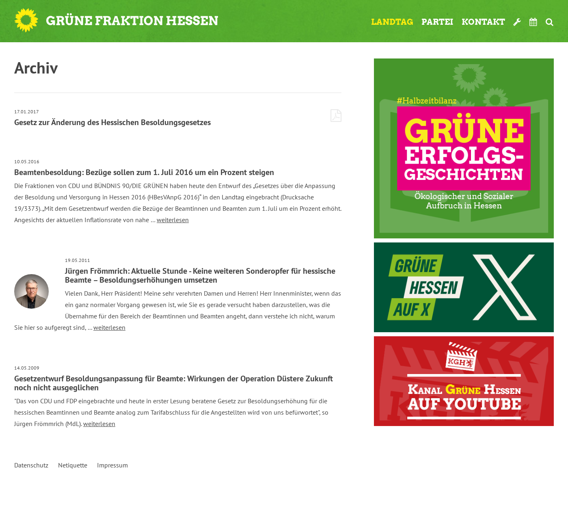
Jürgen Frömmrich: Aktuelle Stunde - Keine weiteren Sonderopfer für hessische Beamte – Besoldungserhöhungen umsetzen (200, 275)
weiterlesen (173, 220)
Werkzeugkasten (517, 22)
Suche (549, 22)
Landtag (392, 22)
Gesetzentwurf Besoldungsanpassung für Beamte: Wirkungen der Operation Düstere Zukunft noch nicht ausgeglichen (173, 383)
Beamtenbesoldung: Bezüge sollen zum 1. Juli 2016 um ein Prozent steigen (144, 172)
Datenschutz (31, 465)
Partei (437, 22)
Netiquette (72, 465)
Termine (533, 22)
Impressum (112, 465)
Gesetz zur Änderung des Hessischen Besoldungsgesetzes (112, 122)
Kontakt (483, 22)
